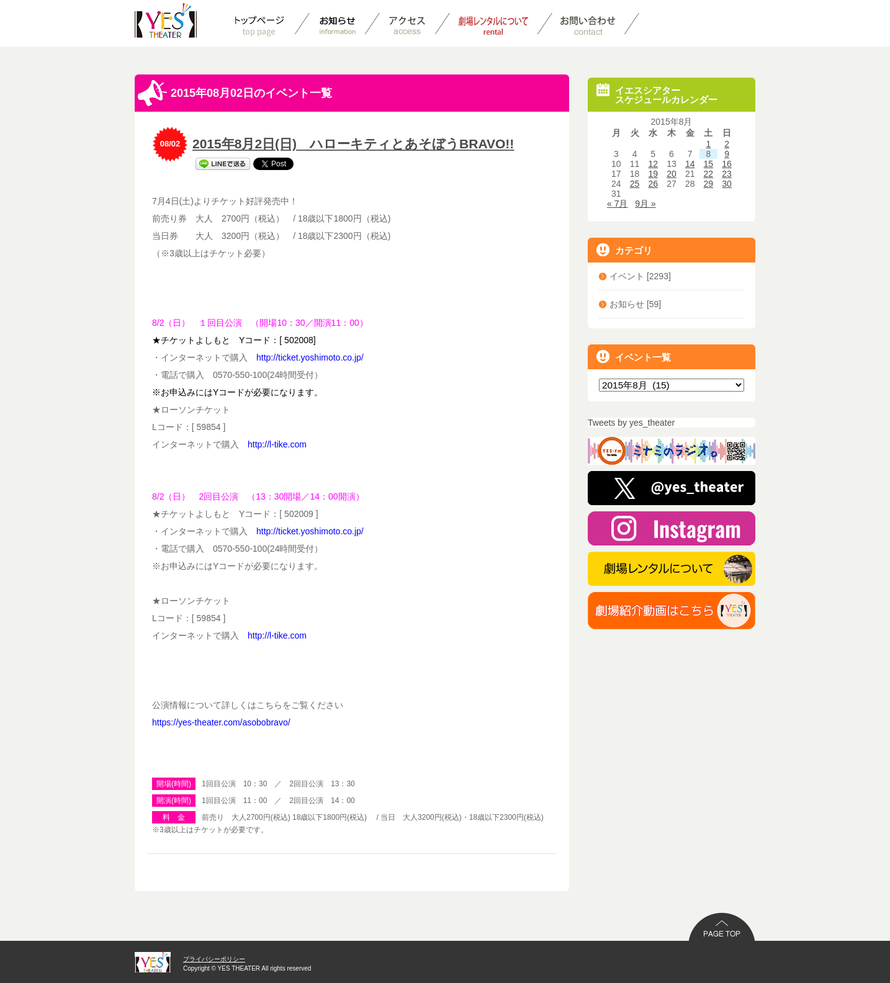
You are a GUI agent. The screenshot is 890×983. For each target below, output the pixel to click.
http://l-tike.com (277, 444)
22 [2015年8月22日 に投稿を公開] (709, 174)
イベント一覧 (633, 356)
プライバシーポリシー (214, 959)
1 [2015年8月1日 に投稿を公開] (708, 144)
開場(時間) (173, 783)
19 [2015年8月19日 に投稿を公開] (653, 174)
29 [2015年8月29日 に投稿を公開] (709, 184)
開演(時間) (173, 800)
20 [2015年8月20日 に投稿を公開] (671, 174)
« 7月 (617, 204)
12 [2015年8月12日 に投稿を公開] (653, 164)
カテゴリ (624, 249)
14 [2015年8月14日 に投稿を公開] (690, 164)
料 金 (174, 817)
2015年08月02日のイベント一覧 (235, 93)
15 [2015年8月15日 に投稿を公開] (709, 164)
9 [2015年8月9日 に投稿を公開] (726, 154)
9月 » (645, 204)
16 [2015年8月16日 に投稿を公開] (727, 164)
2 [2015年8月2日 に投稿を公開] (726, 144)
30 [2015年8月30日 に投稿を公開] (727, 184)
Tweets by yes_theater (631, 423)
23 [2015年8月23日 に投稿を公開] (727, 174)
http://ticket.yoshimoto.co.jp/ (310, 357)
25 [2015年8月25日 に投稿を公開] (635, 184)
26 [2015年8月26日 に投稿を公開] (653, 184)
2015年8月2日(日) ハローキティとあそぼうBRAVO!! (353, 144)
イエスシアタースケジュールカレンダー (656, 94)
